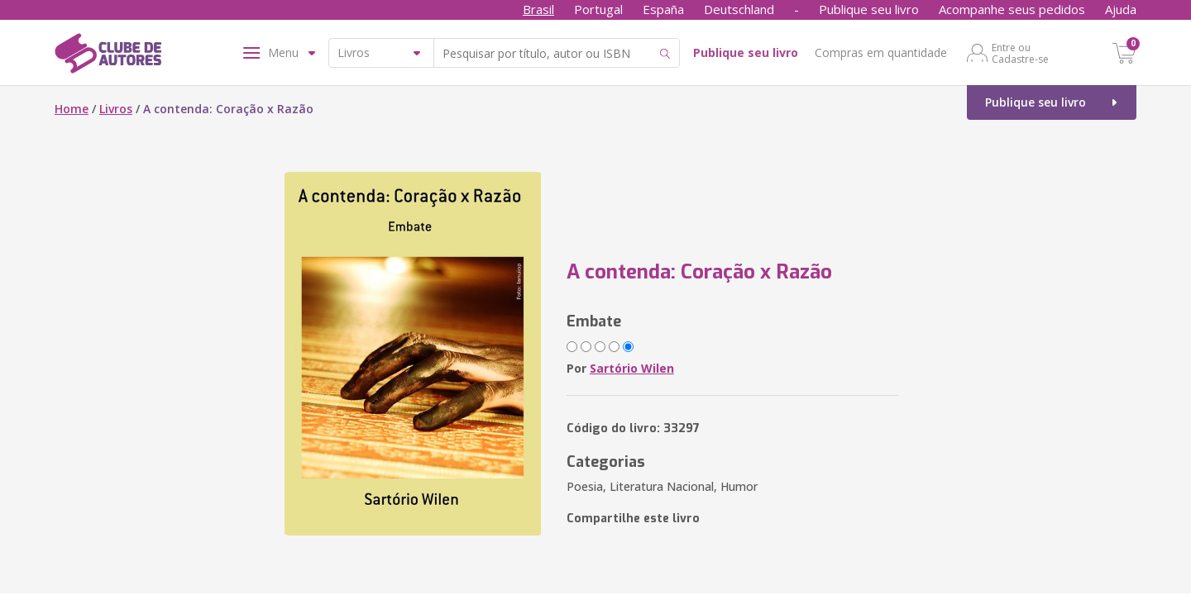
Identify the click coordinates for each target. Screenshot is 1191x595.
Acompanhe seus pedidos (1012, 9)
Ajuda (1120, 9)
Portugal (598, 9)
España (663, 9)
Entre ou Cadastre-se (1020, 52)
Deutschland (739, 9)
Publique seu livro (869, 9)
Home (71, 109)
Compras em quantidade (881, 52)
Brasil (538, 9)
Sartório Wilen (632, 368)
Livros (115, 109)
